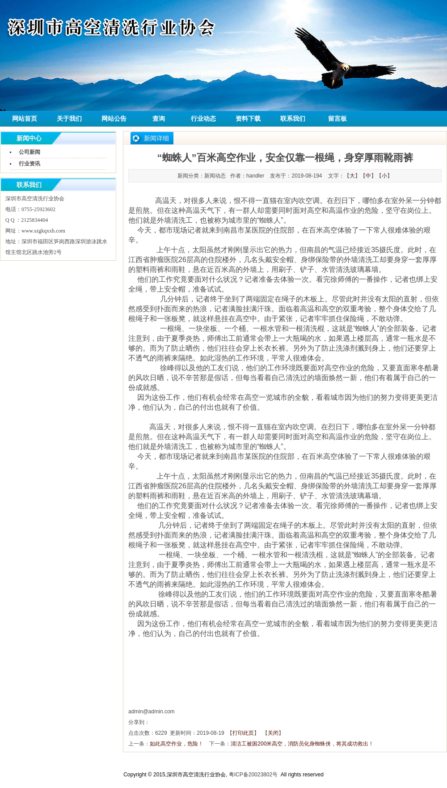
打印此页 (243, 733)
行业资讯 (29, 164)
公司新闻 (29, 152)
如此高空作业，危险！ (176, 744)
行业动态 (203, 118)
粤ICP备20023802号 (253, 774)
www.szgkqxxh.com (43, 231)
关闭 (273, 733)
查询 (158, 118)
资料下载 (248, 118)
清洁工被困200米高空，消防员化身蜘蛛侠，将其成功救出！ (302, 744)
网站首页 (24, 118)
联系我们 (292, 118)
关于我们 (69, 118)
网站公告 (114, 118)
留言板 (337, 118)
